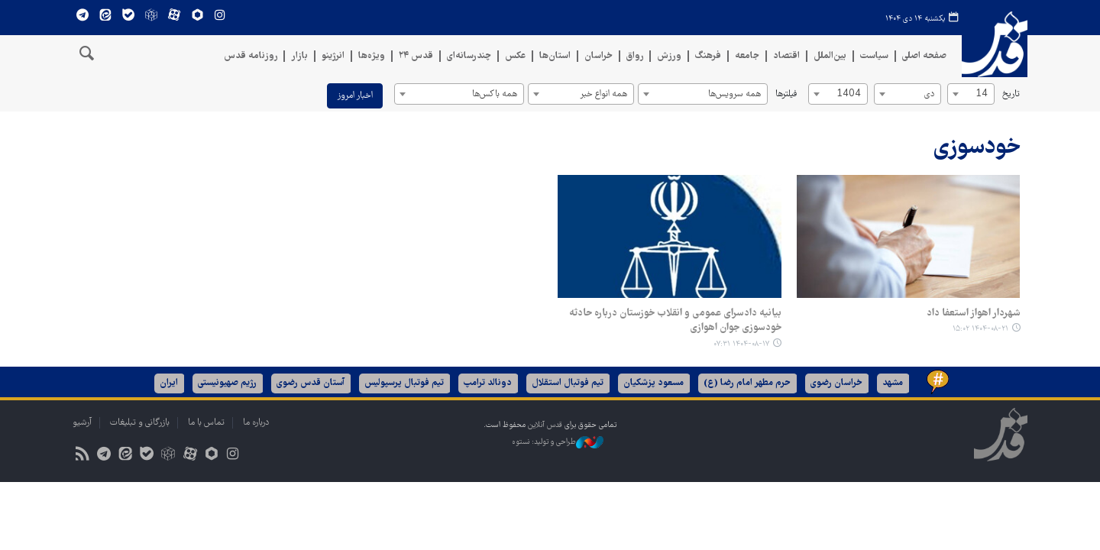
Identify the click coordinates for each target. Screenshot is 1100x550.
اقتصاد (786, 56)
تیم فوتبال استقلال (568, 383)
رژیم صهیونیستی (228, 383)
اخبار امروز (355, 95)
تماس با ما (206, 422)
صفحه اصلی (924, 56)
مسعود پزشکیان (654, 383)
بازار (299, 56)
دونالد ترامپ (488, 383)
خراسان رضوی (837, 383)
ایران (169, 383)
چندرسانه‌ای (469, 56)
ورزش (669, 56)
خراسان (598, 56)
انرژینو (333, 56)
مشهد (893, 383)
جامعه (747, 56)
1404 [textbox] (848, 94)
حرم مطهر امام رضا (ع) (747, 383)
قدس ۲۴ (416, 56)
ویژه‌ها (371, 56)
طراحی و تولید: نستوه (557, 442)
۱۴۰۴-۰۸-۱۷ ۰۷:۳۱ (741, 344)
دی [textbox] (929, 94)
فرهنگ (708, 56)
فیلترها (786, 94)
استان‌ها (555, 56)
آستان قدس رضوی (311, 383)
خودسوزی (976, 148)
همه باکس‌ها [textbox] (494, 94)
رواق (634, 56)
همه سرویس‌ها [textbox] (734, 94)
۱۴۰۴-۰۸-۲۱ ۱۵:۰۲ (980, 329)
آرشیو (82, 422)
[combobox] (971, 94)
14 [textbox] (981, 94)
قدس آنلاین (994, 49)
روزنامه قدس (250, 56)
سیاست (874, 56)
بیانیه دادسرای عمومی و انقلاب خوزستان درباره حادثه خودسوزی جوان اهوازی (675, 321)
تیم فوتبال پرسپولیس (405, 383)
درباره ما (256, 422)
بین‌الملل (830, 56)
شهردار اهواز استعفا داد (973, 313)
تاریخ (1011, 94)
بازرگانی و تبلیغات (140, 422)
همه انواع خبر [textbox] (603, 94)
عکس (515, 56)
